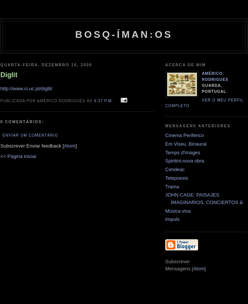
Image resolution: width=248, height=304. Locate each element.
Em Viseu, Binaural (185, 144)
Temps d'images (182, 152)
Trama (172, 186)
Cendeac (175, 169)
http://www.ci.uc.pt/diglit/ (26, 88)
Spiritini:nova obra (184, 161)
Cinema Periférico (184, 135)
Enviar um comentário (30, 135)
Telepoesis (176, 178)
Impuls (172, 219)
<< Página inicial (18, 156)
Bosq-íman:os (124, 34)
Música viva (178, 211)
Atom (69, 146)
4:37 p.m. (104, 101)
